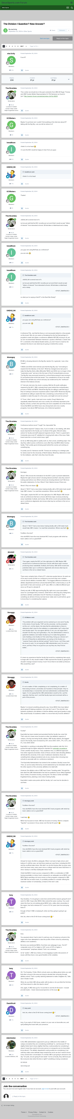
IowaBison (11, 143)
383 (11, 911)
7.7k (11, 183)
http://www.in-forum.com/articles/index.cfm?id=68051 (41, 96)
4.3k (11, 1054)
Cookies (50, 1112)
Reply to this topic (63, 38)
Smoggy (11, 612)
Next (22, 46)
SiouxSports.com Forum (14, 2)
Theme (24, 1112)
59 (11, 135)
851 (11, 374)
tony (11, 895)
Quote (27, 70)
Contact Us (42, 1112)
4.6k (11, 569)
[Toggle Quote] (23, 172)
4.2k (11, 70)
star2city (14, 29)
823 (11, 159)
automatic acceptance (60, 748)
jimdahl (11, 552)
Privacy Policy (32, 1112)
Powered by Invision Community (37, 1116)
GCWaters (11, 118)
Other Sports (28, 31)
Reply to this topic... (19, 1096)
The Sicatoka (11, 88)
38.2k (11, 105)
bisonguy (11, 357)
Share (52, 30)
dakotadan (11, 1038)
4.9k (11, 629)
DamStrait (11, 1003)
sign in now (45, 1089)
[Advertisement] (37, 15)
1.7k (11, 1020)
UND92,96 (11, 167)
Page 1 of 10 (34, 46)
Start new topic (44, 38)
